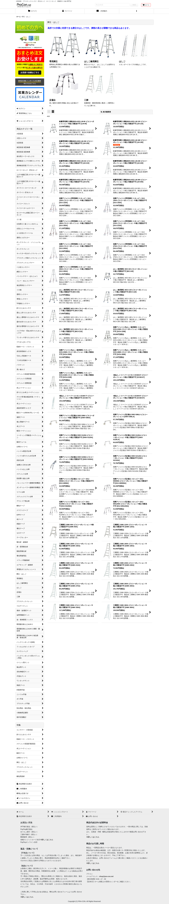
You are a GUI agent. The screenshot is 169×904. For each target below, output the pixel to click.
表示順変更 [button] (106, 112)
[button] (136, 11)
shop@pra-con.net (106, 876)
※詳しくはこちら (46, 840)
